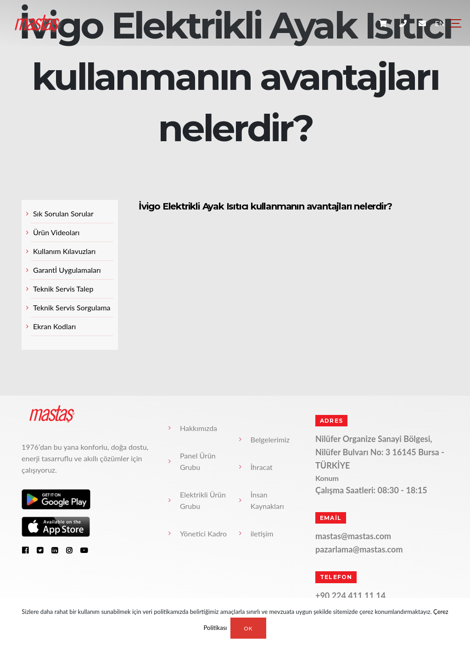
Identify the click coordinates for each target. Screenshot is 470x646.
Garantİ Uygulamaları (67, 269)
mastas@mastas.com (353, 536)
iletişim (262, 533)
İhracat (262, 467)
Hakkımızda (198, 428)
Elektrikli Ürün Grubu (203, 500)
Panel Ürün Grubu (198, 461)
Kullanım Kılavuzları (64, 251)
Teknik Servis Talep (63, 288)
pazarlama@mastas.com (359, 549)
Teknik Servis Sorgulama (72, 307)
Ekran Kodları (54, 326)
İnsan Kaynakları (267, 500)
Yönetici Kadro (203, 533)
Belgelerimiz (270, 439)
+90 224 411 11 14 (350, 596)
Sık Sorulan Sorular (63, 213)
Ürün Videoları (56, 232)
